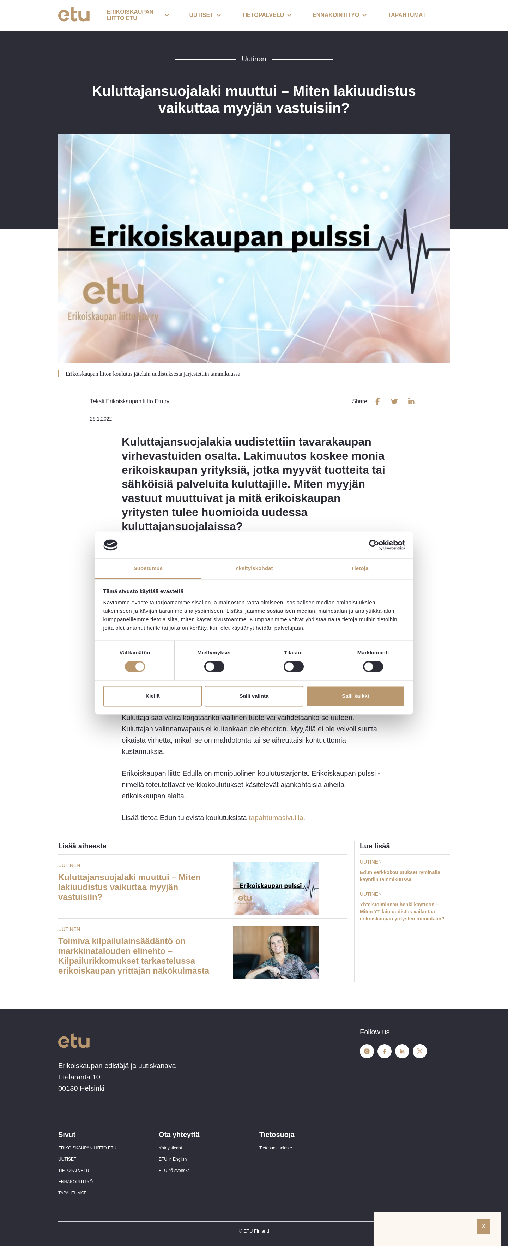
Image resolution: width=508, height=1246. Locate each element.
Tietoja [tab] (360, 568)
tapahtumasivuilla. (277, 818)
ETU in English (173, 1159)
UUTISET (67, 1159)
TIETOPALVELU (73, 1170)
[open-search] (439, 15)
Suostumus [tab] (148, 568)
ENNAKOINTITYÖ (75, 1181)
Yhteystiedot (170, 1147)
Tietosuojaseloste (275, 1147)
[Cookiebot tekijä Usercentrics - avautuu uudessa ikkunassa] (374, 545)
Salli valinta (254, 696)
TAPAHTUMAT (72, 1193)
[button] (138, 15)
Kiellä (152, 696)
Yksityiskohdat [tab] (254, 568)
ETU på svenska (174, 1170)
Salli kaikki (355, 696)
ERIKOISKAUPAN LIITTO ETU (87, 1147)
